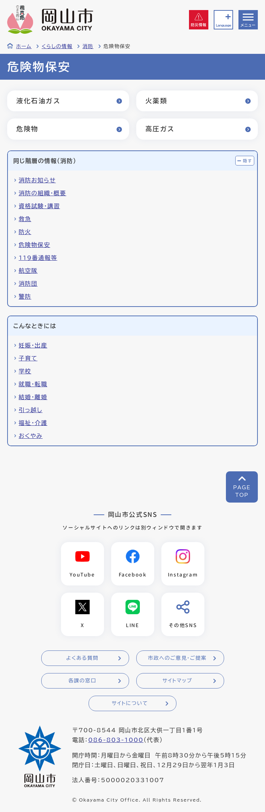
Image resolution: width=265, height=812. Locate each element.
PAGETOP (242, 491)
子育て (28, 358)
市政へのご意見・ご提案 (177, 658)
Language (223, 25)
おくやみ (31, 436)
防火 (25, 232)
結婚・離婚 (33, 397)
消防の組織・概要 (42, 193)
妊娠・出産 (33, 345)
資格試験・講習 (39, 206)
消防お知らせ (37, 180)
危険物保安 (34, 245)
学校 (25, 371)
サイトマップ (177, 680)
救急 (25, 219)
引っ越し (30, 410)
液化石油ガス (38, 101)
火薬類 (156, 101)
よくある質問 (82, 658)
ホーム (24, 46)
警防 (25, 296)
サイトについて (130, 703)
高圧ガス (160, 129)
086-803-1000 (115, 740)
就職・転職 (33, 384)
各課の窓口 (82, 680)
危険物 (27, 129)
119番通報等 (38, 258)
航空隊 (28, 271)
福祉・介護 (33, 423)
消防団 (28, 283)
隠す (247, 161)
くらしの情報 (57, 46)
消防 (87, 46)
